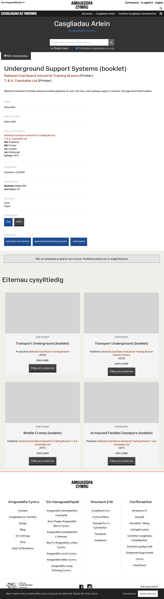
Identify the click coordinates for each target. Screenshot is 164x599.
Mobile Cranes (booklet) (42, 433)
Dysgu (23, 523)
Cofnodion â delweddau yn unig (96, 48)
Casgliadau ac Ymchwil (19, 13)
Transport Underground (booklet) (42, 343)
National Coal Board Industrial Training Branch (41, 76)
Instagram (100, 540)
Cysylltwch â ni (101, 510)
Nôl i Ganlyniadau (16, 55)
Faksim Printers (121, 355)
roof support (78, 241)
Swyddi (139, 516)
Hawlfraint (139, 565)
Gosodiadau (129, 593)
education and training (17, 241)
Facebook (100, 533)
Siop (22, 541)
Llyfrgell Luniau (139, 529)
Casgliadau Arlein (105, 13)
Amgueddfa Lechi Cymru (62, 553)
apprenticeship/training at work (51, 241)
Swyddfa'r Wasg (139, 523)
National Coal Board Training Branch (49, 351)
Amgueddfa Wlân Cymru (61, 559)
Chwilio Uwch (60, 48)
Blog (22, 529)
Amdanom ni (139, 510)
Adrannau (87, 13)
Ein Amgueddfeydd (13, 2)
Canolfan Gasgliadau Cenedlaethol (137, 13)
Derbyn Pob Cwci (148, 593)
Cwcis (139, 558)
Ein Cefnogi (23, 535)
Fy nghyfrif (147, 2)
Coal (8, 221)
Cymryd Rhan (100, 516)
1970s (19, 221)
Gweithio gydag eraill (139, 546)
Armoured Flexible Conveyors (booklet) (121, 433)
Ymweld (22, 510)
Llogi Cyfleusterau (23, 548)
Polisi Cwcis (91, 593)
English (159, 2)
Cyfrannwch (132, 2)
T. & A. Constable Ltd (20, 81)
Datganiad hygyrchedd (139, 552)
